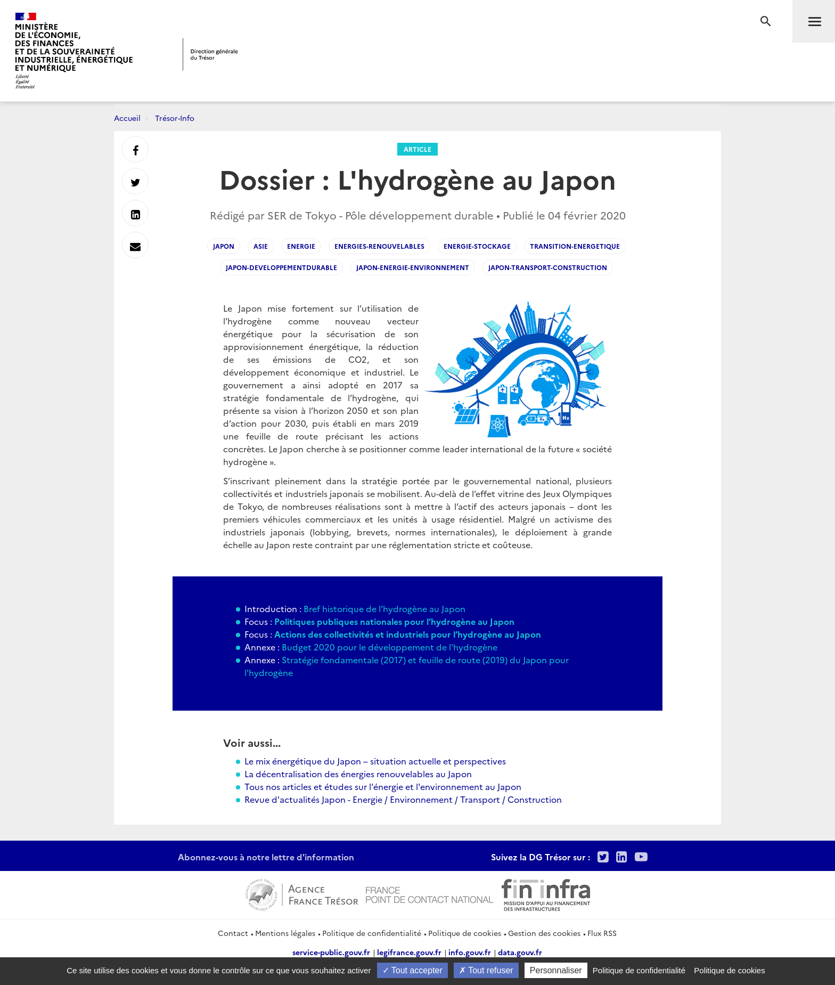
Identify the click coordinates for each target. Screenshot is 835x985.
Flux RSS (602, 932)
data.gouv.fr (520, 952)
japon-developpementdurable (281, 267)
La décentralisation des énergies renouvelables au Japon (358, 773)
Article (417, 148)
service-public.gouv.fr (331, 952)
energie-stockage (477, 245)
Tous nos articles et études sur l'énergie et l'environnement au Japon (382, 786)
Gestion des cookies (544, 932)
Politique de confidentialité (371, 932)
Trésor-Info (174, 117)
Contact (233, 932)
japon (223, 245)
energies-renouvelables (379, 245)
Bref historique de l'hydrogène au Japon (383, 608)
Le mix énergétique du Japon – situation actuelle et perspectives (375, 761)
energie (301, 245)
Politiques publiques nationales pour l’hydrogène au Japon (394, 621)
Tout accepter (412, 970)
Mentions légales (285, 932)
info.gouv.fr (469, 952)
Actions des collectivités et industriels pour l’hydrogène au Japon (407, 634)
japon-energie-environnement (412, 267)
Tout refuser (486, 970)
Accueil (127, 117)
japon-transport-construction (547, 267)
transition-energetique (575, 245)
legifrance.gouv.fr (409, 952)
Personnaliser (556, 970)
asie (260, 245)
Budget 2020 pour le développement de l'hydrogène (389, 647)
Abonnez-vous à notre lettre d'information (266, 856)
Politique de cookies (464, 932)
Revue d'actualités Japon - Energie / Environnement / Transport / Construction (403, 799)
